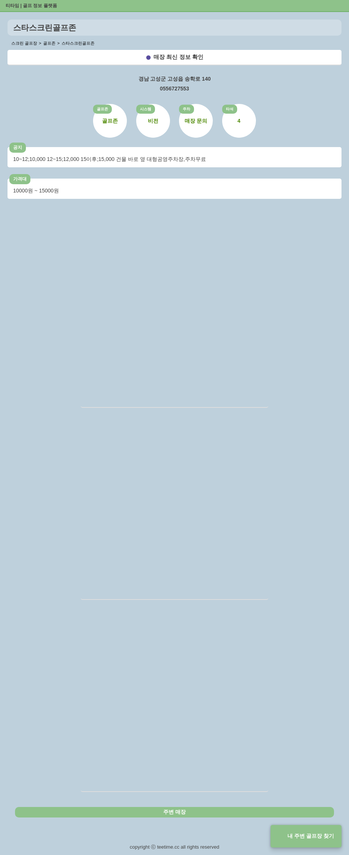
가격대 (20, 179)
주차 (186, 109)
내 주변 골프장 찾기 (310, 836)
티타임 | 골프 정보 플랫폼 (31, 5)
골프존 (102, 109)
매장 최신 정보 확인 (178, 57)
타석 (229, 109)
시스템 (145, 109)
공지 (17, 147)
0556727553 (174, 89)
